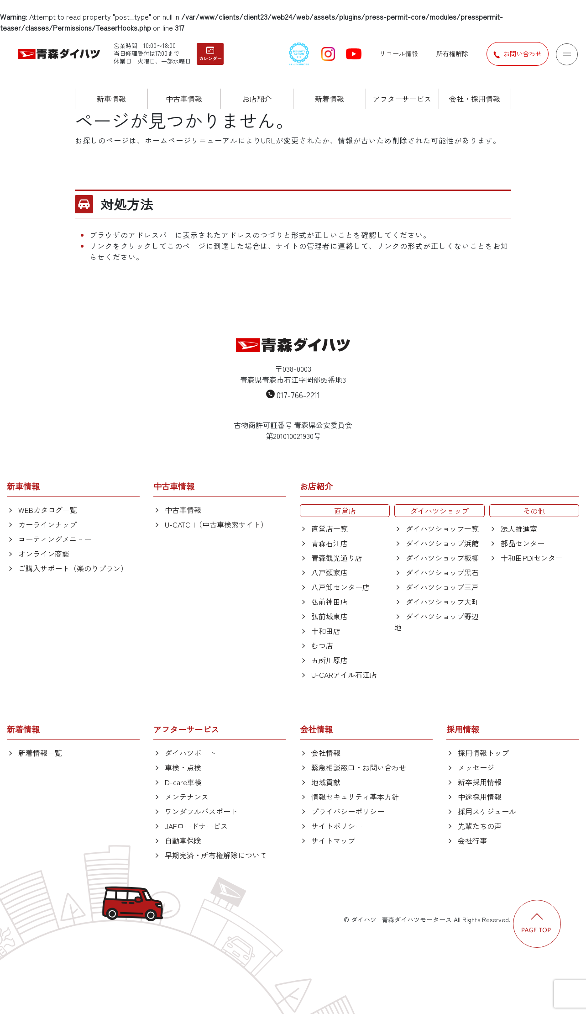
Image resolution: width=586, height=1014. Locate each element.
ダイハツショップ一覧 (442, 528)
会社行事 (472, 840)
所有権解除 (452, 53)
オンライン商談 (43, 553)
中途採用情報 (480, 796)
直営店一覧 (329, 528)
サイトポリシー (336, 825)
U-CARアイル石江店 (344, 674)
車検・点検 (183, 767)
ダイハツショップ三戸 (442, 586)
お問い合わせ (517, 54)
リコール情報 (399, 53)
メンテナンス (187, 796)
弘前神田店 (329, 601)
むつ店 (322, 645)
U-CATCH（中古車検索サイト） (216, 524)
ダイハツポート (190, 752)
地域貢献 (325, 781)
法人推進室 (519, 528)
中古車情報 (183, 509)
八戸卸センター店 (340, 586)
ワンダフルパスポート (201, 811)
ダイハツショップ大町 (442, 601)
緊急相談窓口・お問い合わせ (358, 767)
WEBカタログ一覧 (47, 509)
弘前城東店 (329, 616)
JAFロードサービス (196, 825)
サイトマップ (333, 840)
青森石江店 (329, 543)
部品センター (522, 543)
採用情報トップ (483, 752)
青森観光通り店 (336, 557)
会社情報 (325, 752)
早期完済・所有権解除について (216, 855)
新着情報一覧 (40, 752)
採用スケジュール (487, 811)
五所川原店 (329, 660)
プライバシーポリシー (347, 811)
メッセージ (476, 767)
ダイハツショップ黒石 (442, 572)
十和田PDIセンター (532, 557)
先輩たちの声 (480, 825)
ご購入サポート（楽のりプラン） (73, 568)
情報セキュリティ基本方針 (355, 796)
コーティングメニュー (54, 538)
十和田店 (325, 630)
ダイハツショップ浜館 (442, 543)
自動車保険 (183, 840)
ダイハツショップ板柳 (442, 557)
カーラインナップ (47, 524)
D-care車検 (183, 781)
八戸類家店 (329, 572)
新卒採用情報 (480, 781)
